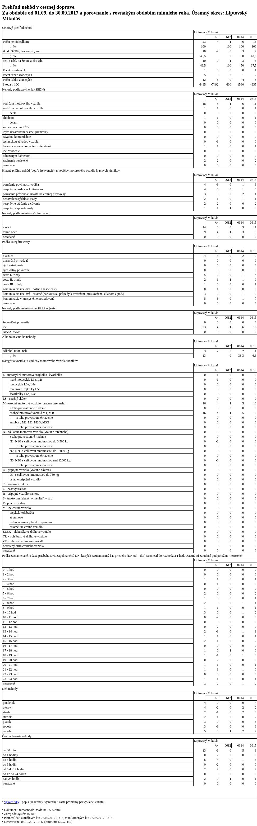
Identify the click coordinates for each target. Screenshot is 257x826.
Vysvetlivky (11, 802)
